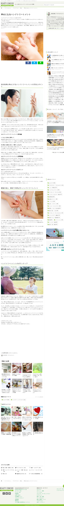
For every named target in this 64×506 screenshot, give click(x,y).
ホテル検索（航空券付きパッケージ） (22, 502)
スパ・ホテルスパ (40, 497)
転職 (50, 219)
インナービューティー (53, 189)
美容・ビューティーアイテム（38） (8, 470)
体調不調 (50, 196)
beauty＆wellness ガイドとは (21, 489)
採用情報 (17, 499)
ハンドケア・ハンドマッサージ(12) (18, 399)
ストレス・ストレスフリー (54, 206)
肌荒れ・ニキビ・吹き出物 (54, 208)
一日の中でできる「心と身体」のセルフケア (26, 391)
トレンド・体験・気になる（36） (22, 470)
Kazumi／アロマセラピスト (56, 61)
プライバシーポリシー (19, 497)
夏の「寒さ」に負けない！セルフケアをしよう (16, 418)
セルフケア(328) (6, 399)
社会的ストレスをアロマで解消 (16, 375)
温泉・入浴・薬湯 (52, 224)
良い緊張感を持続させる (38, 433)
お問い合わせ (17, 495)
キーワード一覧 (18, 490)
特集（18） (5, 473)
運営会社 (17, 500)
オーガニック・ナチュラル (54, 192)
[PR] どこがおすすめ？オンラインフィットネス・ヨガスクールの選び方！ (27, 419)
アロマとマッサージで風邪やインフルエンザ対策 (16, 391)
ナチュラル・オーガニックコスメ (43, 493)
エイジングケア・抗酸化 (53, 215)
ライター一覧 (17, 492)
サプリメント (39, 495)
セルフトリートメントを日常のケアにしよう (37, 391)
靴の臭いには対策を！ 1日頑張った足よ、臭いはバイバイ (27, 434)
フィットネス (39, 492)
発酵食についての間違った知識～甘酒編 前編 (6, 433)
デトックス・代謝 (52, 222)
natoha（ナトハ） (52, 199)
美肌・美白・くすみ (52, 210)
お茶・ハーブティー (52, 203)
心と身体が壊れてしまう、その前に (38, 418)
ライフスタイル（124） (21, 467)
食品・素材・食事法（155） (8, 467)
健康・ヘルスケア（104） (36, 467)
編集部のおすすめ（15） (22, 473)
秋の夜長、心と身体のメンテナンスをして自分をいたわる (6, 391)
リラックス (51, 201)
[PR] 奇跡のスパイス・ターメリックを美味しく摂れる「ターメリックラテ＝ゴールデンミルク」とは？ (16, 434)
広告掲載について (18, 496)
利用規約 (17, 493)
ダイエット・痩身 (40, 490)
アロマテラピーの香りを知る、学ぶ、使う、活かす (37, 375)
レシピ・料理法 (52, 187)
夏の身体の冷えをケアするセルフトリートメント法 (6, 375)
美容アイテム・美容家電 (53, 217)
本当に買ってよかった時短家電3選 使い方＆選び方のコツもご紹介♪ (6, 419)
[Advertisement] (11, 73)
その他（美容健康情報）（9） (37, 473)
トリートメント (58, 219)
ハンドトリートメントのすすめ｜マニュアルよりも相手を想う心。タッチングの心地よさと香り (26, 376)
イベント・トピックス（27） (37, 469)
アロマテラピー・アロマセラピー (55, 185)
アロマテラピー (40, 500)
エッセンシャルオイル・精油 (54, 194)
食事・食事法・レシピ (41, 499)
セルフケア (39, 489)
